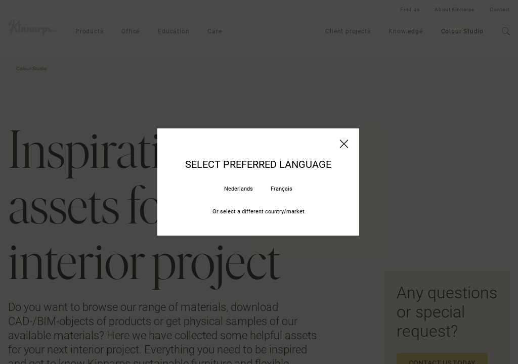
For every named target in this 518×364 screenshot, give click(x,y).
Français (281, 189)
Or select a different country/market (258, 211)
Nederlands (238, 189)
